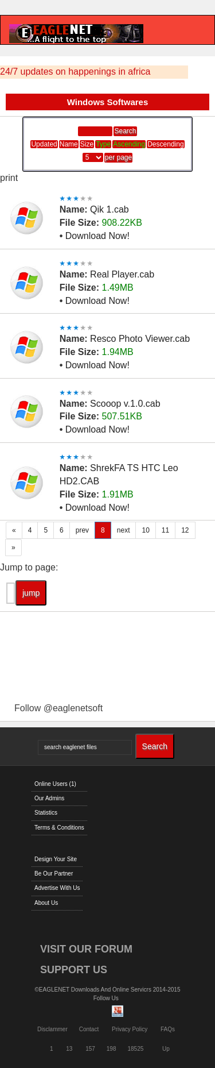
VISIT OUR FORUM (86, 949)
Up (166, 1049)
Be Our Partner (53, 873)
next (123, 530)
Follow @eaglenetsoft (58, 708)
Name (69, 144)
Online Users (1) (55, 784)
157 (90, 1049)
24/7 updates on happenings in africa (75, 71)
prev (82, 530)
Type (103, 144)
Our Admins (49, 798)
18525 (136, 1049)
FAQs (168, 1029)
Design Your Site (55, 859)
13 (69, 1049)
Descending (165, 144)
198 (111, 1049)
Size (86, 144)
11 (165, 530)
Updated (44, 144)
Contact (89, 1029)
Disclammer (52, 1029)
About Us (46, 903)
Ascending (129, 144)
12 (185, 530)
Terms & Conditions (59, 827)
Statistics (45, 812)
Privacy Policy (129, 1029)
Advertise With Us (57, 888)
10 (145, 530)
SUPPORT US (73, 970)
